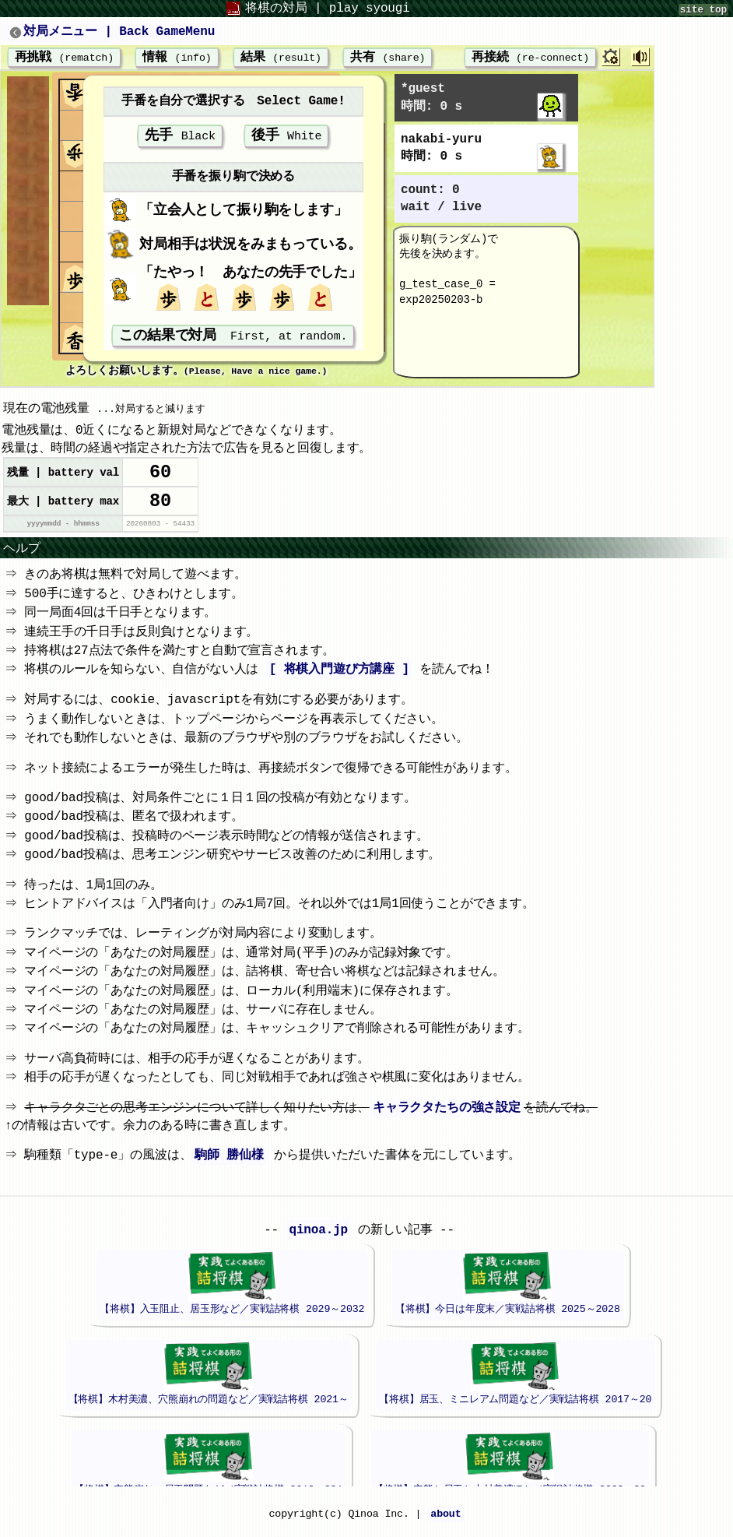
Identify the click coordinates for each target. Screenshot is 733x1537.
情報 (176, 58)
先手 (180, 138)
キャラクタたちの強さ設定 (449, 1118)
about (445, 1525)
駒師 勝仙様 (232, 1166)
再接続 (520, 58)
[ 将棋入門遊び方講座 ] (342, 680)
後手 (286, 138)
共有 (387, 58)
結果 (280, 58)
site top (703, 10)
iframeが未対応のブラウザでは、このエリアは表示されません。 (359, 1354)
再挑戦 (64, 58)
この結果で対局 (233, 341)
